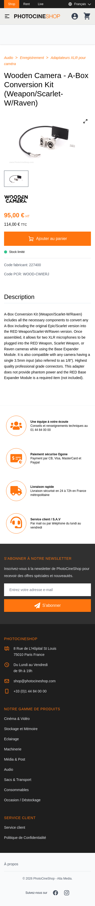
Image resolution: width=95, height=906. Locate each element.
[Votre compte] (75, 16)
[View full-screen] (85, 121)
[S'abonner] (47, 605)
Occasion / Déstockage (22, 800)
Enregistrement (32, 58)
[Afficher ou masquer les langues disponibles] (79, 4)
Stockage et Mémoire (20, 729)
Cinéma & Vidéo (17, 719)
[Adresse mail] (47, 589)
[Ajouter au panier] (47, 239)
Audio (9, 58)
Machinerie (12, 749)
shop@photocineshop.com (34, 681)
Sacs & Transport (17, 780)
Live (40, 4)
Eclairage (11, 739)
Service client (14, 827)
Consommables (16, 790)
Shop (11, 4)
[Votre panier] (87, 16)
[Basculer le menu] (7, 16)
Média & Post (14, 759)
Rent (26, 4)
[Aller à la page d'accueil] (37, 16)
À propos (11, 864)
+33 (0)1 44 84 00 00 (29, 691)
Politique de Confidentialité (25, 838)
